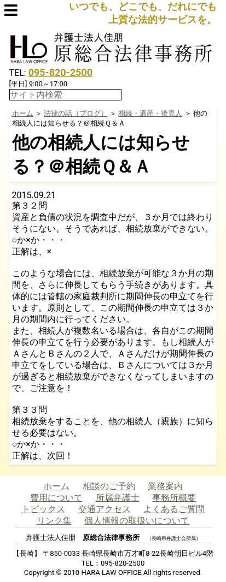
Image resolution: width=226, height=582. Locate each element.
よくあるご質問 (174, 509)
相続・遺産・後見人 (150, 113)
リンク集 (54, 520)
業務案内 (165, 486)
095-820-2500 (60, 72)
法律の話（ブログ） (76, 113)
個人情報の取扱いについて (136, 520)
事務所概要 (174, 497)
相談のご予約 (109, 486)
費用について (56, 497)
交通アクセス (104, 509)
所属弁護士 (118, 497)
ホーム (22, 113)
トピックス (43, 509)
